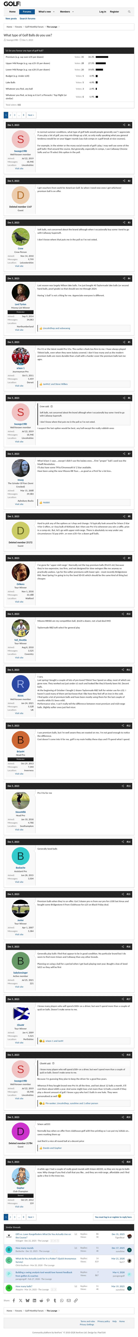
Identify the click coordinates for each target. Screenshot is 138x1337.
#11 (128, 669)
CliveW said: (45, 1063)
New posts (11, 18)
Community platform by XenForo (59, 1332)
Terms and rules (88, 1321)
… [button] (19, 115)
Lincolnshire (28, 165)
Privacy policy (104, 1321)
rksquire (19, 1289)
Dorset (30, 382)
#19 (128, 1117)
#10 (128, 614)
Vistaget (19, 1240)
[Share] (124, 125)
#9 (129, 558)
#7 (129, 453)
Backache (20, 1251)
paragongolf (21, 1279)
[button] (53, 11)
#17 (128, 999)
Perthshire (28, 1039)
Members (65, 11)
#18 (128, 1054)
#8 (129, 516)
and (56, 328)
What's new (45, 11)
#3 (129, 222)
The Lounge (43, 1240)
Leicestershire (27, 262)
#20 (128, 1161)
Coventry (29, 654)
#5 (129, 342)
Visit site (19, 168)
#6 (129, 398)
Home (12, 11)
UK (32, 709)
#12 (128, 725)
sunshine (120, 1251)
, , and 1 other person (72, 1103)
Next (30, 115)
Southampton (27, 826)
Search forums (27, 18)
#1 (129, 125)
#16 (128, 946)
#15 (128, 894)
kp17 (122, 1261)
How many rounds (25, 1248)
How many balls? (24, 1286)
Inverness (29, 770)
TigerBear (120, 1237)
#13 (128, 786)
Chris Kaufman (22, 1265)
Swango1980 (12, 40)
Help (114, 1321)
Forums (27, 11)
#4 (129, 278)
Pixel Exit (102, 1332)
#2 (129, 180)
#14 (128, 841)
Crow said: (44, 406)
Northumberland (25, 326)
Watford (30, 598)
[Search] (129, 11)
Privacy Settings (87, 1324)
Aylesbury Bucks (26, 500)
